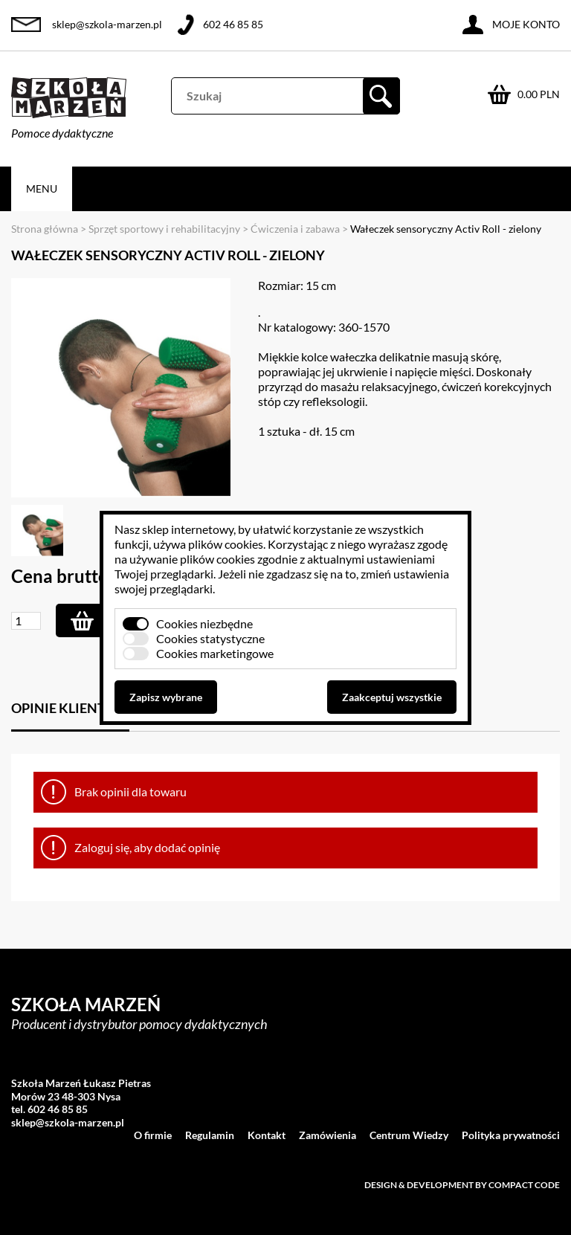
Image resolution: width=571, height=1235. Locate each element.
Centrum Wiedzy (409, 1135)
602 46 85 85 (233, 24)
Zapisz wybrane (165, 697)
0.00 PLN (538, 94)
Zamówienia (327, 1135)
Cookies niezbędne (204, 623)
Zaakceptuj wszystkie (392, 697)
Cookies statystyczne (210, 638)
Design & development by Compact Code (462, 1184)
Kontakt (267, 1135)
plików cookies (225, 544)
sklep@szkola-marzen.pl (107, 24)
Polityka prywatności (511, 1135)
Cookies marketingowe (215, 653)
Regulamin (209, 1135)
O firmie (153, 1135)
